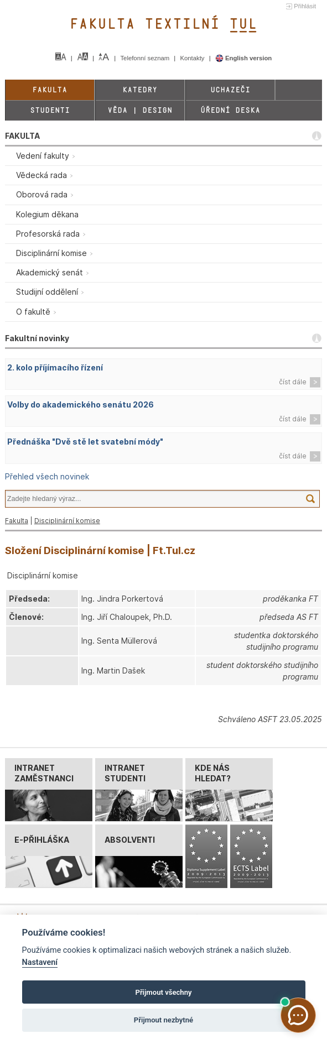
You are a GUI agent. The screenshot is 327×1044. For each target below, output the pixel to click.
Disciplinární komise (67, 520)
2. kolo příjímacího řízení (55, 367)
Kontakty (193, 58)
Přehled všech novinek (47, 476)
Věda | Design (139, 110)
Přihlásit (305, 6)
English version (243, 58)
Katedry (139, 90)
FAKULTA (22, 135)
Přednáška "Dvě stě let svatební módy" (85, 441)
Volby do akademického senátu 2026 (80, 404)
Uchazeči (230, 90)
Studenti (50, 110)
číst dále (293, 382)
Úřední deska (230, 110)
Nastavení (40, 962)
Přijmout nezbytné (163, 1020)
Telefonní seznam (145, 58)
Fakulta (49, 90)
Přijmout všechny (163, 992)
